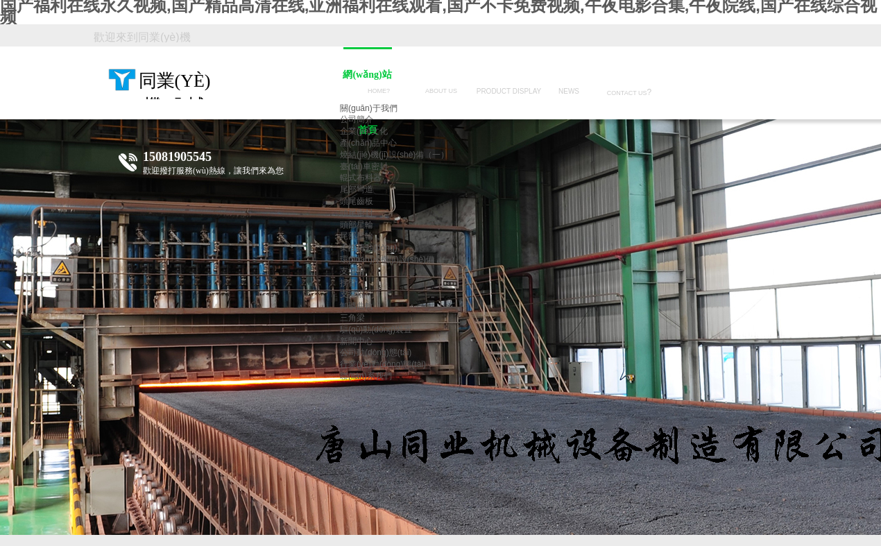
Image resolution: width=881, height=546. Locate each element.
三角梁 (352, 318)
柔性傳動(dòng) (368, 248)
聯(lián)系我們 (366, 376)
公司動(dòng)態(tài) (375, 352)
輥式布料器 (361, 177)
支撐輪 (352, 271)
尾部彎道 (356, 189)
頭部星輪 (356, 225)
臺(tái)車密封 (364, 166)
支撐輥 (352, 294)
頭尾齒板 (356, 201)
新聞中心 (356, 341)
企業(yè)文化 (364, 131)
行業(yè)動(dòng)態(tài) (383, 364)
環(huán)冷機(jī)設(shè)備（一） (399, 259)
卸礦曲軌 (356, 306)
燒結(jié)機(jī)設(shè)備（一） (394, 155)
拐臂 (348, 283)
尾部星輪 (356, 236)
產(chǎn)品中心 (368, 143)
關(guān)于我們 (368, 108)
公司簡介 (356, 119)
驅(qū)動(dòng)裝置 (376, 329)
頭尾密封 (356, 213)
